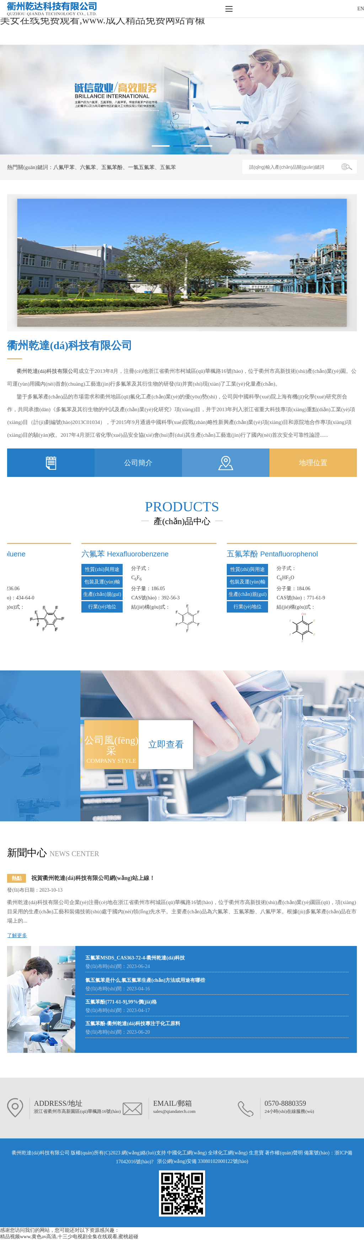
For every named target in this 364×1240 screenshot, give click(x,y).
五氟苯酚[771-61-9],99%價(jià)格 (121, 1002)
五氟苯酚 (112, 167)
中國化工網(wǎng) (187, 1152)
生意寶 (256, 1152)
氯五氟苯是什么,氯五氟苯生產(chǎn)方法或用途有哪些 (145, 980)
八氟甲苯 (64, 167)
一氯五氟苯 (141, 167)
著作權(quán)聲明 (284, 1152)
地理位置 (313, 463)
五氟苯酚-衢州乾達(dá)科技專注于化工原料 (132, 1023)
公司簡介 (138, 463)
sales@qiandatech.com (174, 1111)
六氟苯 (88, 167)
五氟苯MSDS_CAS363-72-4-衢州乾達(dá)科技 (135, 958)
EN (360, 8)
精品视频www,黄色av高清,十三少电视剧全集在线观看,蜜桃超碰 (69, 1236)
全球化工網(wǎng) (227, 1152)
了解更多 (17, 935)
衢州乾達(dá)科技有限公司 (48, 371)
